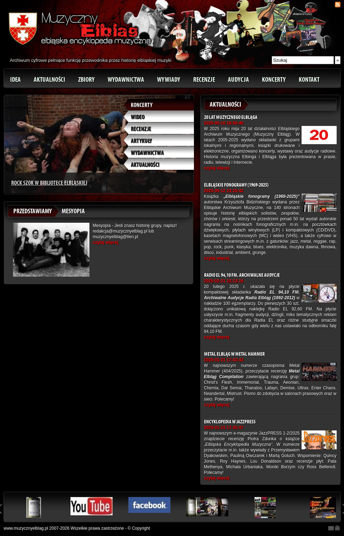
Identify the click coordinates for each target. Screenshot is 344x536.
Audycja (238, 79)
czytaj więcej (106, 242)
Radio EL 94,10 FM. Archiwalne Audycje (242, 275)
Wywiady (168, 79)
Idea (15, 79)
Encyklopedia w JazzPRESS (230, 421)
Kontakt (309, 79)
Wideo (137, 117)
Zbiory (86, 79)
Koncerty (274, 79)
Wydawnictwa (126, 79)
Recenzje (204, 79)
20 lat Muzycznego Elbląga (230, 117)
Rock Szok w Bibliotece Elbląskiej (49, 183)
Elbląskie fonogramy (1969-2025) (236, 185)
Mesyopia (73, 211)
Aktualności (49, 79)
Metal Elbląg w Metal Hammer (234, 354)
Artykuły (141, 141)
